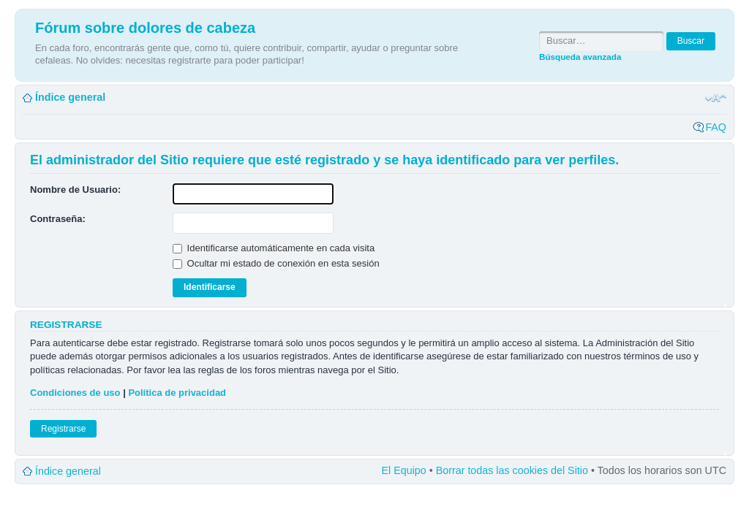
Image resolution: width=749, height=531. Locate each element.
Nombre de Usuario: (75, 189)
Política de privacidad (177, 392)
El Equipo (404, 470)
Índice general (70, 97)
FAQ (715, 127)
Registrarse (63, 429)
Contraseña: (58, 218)
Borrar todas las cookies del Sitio (512, 470)
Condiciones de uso (75, 392)
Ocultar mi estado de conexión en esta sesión (276, 263)
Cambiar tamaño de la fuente (715, 97)
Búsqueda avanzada (580, 56)
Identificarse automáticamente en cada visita (273, 247)
